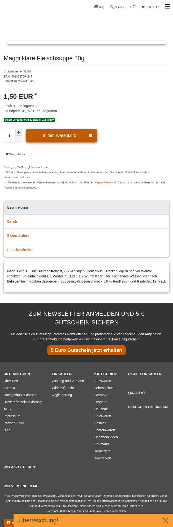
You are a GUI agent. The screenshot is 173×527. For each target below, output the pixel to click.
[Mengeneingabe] (9, 135)
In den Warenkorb (67, 135)
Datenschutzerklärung (20, 395)
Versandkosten (40, 167)
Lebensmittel (103, 388)
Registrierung (62, 395)
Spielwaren (102, 416)
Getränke (101, 395)
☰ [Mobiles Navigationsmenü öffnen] (167, 7)
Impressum (12, 416)
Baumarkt (101, 444)
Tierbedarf (101, 451)
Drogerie (100, 402)
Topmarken (102, 458)
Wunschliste (15, 154)
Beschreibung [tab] (17, 207)
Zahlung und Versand (68, 381)
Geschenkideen (106, 437)
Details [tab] (12, 221)
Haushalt (101, 409)
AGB (7, 409)
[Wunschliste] (133, 7)
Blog (99, 6)
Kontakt (9, 388)
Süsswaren (102, 381)
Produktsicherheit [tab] (20, 250)
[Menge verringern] (18, 139)
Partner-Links (14, 423)
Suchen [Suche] (117, 7)
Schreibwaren (104, 430)
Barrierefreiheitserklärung (23, 402)
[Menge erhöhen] (18, 132)
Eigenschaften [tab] (18, 235)
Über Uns (11, 381)
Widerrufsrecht (63, 388)
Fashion (100, 423)
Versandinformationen (17, 177)
